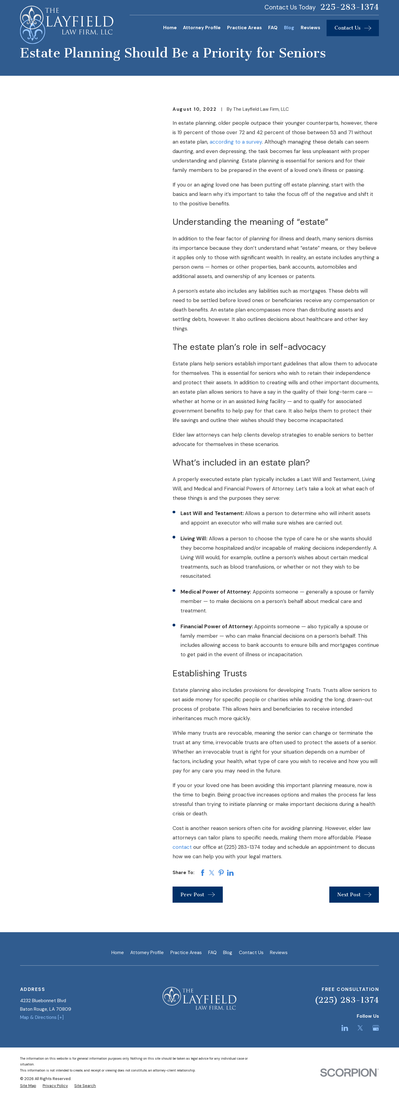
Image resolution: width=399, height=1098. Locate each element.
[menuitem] (28, 1085)
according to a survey (236, 141)
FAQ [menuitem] (273, 28)
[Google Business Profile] (376, 1028)
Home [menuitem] (170, 28)
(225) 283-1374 (347, 1000)
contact (182, 847)
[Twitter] (360, 1028)
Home (117, 953)
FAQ (212, 953)
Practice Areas (186, 953)
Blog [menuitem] (289, 28)
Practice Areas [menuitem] (244, 28)
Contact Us (251, 953)
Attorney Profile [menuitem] (202, 28)
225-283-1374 (349, 7)
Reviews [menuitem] (310, 28)
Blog (227, 953)
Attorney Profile (147, 953)
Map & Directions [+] (42, 1017)
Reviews (279, 953)
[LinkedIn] (344, 1028)
